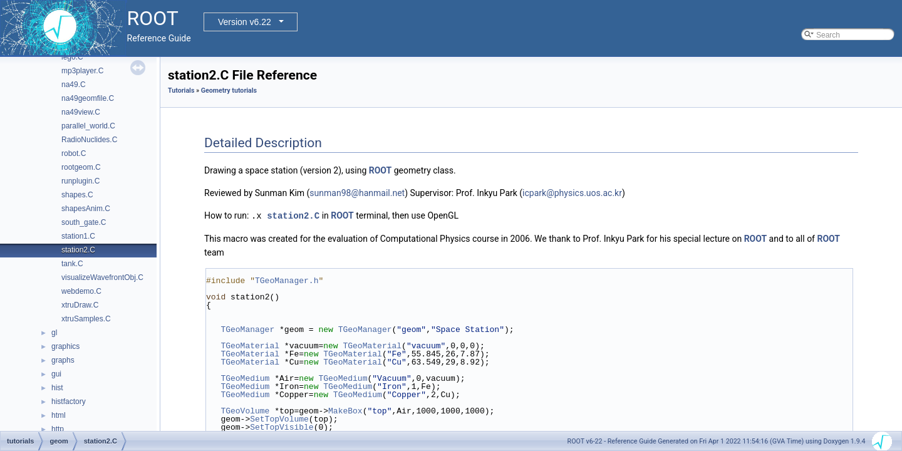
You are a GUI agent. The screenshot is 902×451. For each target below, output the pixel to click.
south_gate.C (83, 222)
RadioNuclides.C (89, 139)
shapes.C (77, 194)
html (58, 415)
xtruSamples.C (86, 318)
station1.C (78, 236)
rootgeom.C (81, 167)
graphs (63, 360)
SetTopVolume (279, 418)
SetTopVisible (281, 426)
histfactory (68, 401)
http (57, 429)
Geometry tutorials (229, 90)
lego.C (72, 57)
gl (54, 332)
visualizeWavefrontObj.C (102, 277)
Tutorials (181, 90)
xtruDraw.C (79, 305)
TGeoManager (247, 328)
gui (56, 374)
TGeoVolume (244, 410)
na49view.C (80, 112)
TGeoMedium (244, 377)
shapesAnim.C (85, 208)
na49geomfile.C (87, 98)
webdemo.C (81, 291)
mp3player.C (82, 70)
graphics (65, 346)
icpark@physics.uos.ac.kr (572, 193)
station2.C (78, 250)
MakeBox (345, 410)
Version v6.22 (244, 22)
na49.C (73, 84)
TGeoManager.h (286, 280)
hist (57, 387)
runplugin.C (80, 181)
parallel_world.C (88, 126)
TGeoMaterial (249, 345)
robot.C (73, 153)
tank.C (72, 263)
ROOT (380, 170)
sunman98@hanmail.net (357, 193)
